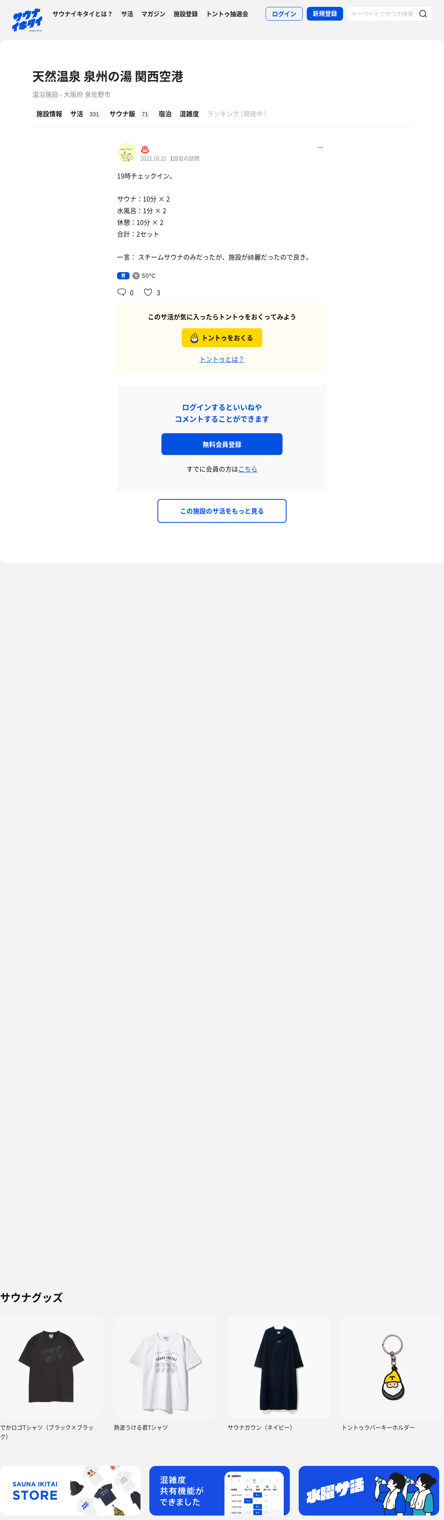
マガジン (153, 13)
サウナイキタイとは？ (82, 13)
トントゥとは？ (222, 359)
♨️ (144, 148)
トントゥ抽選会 (227, 13)
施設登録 (186, 13)
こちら (248, 469)
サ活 (127, 13)
